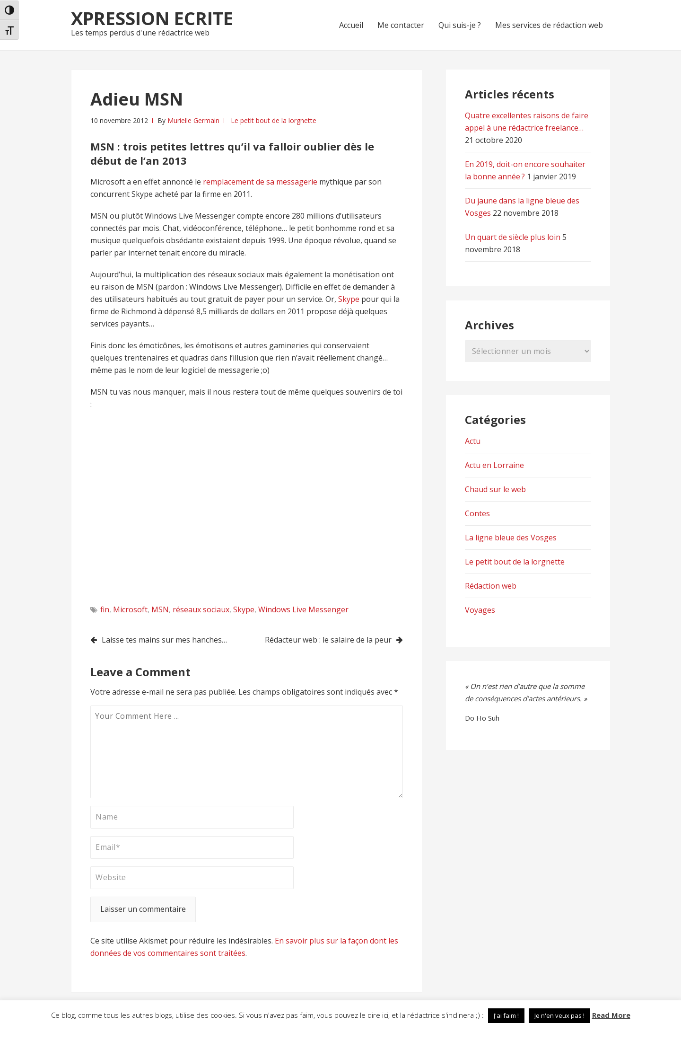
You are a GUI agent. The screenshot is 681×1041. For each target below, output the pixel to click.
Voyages (480, 610)
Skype (349, 299)
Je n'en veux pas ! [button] (559, 1015)
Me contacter (400, 25)
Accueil (351, 25)
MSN (160, 609)
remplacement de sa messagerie (261, 181)
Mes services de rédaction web (549, 25)
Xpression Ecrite (152, 18)
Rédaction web (490, 586)
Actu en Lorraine (494, 465)
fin (104, 609)
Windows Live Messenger (303, 609)
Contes (477, 513)
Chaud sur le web (495, 489)
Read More (611, 1015)
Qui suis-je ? (459, 25)
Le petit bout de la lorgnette (273, 120)
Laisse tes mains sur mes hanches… (164, 640)
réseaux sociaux (201, 609)
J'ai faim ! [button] (506, 1015)
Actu (472, 441)
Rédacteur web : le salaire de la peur (328, 640)
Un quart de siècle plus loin (512, 237)
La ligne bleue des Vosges (511, 537)
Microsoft (130, 609)
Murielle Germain (193, 120)
